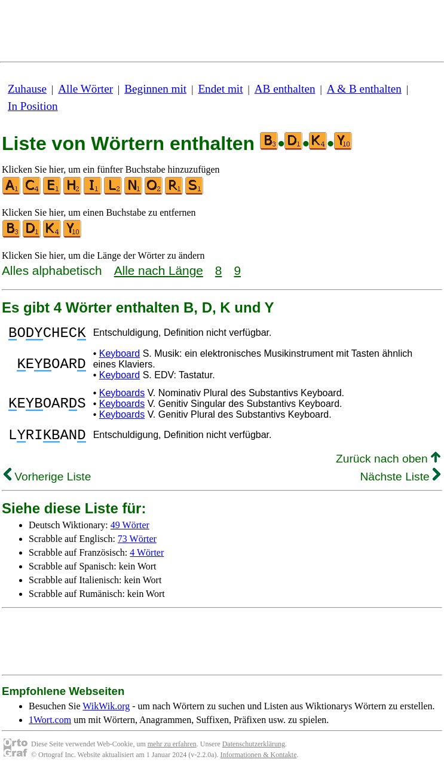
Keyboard (119, 357)
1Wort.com (50, 727)
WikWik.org (106, 713)
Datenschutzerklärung (253, 751)
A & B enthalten (364, 88)
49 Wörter (130, 532)
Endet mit (220, 88)
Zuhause (27, 88)
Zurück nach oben (388, 466)
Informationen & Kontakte (259, 762)
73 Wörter (137, 546)
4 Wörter (147, 560)
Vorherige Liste (47, 483)
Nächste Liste (400, 483)
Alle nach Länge (158, 270)
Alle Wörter (85, 88)
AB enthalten (285, 88)
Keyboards (122, 396)
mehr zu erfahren (172, 751)
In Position (33, 106)
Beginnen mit (155, 88)
